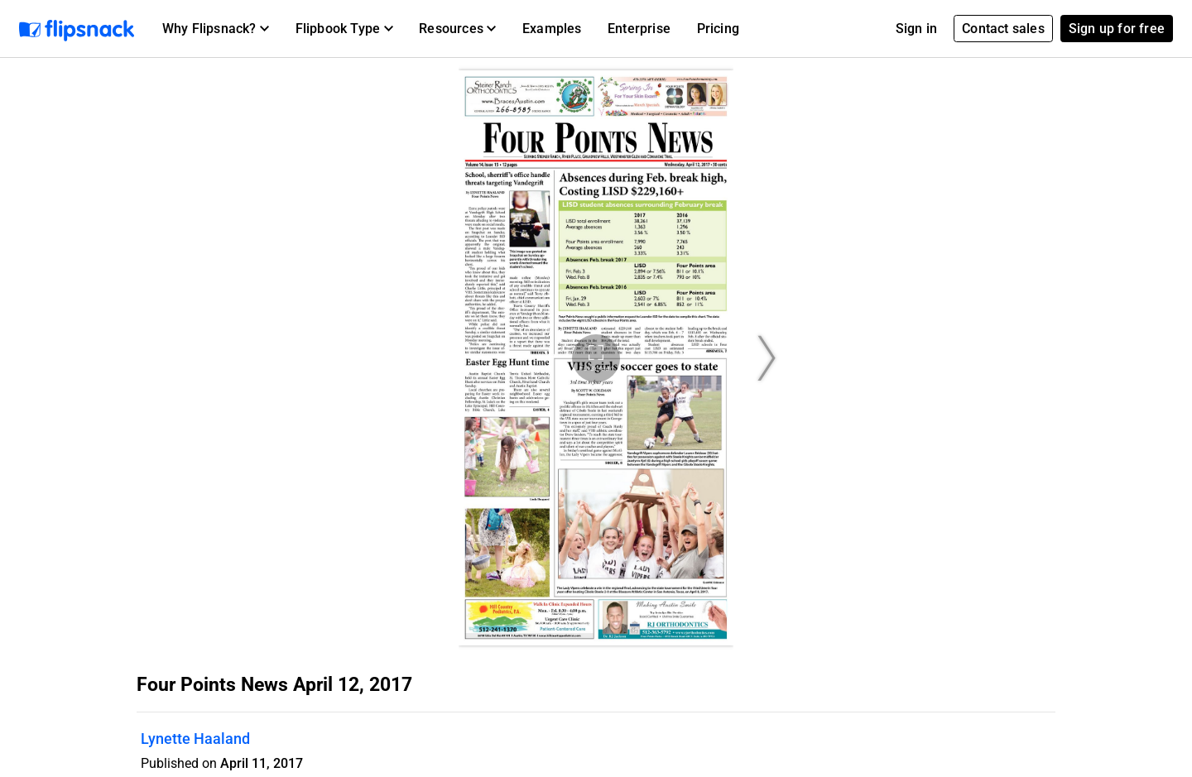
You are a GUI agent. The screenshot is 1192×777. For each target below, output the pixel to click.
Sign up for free (1117, 28)
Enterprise (639, 28)
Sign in (916, 28)
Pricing (718, 28)
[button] (215, 29)
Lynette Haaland (195, 738)
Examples (552, 28)
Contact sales (1003, 28)
